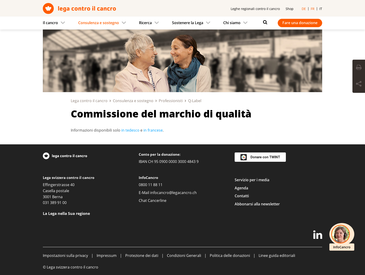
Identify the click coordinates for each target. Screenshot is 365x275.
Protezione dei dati (141, 255)
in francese (153, 130)
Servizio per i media (252, 179)
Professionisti (171, 100)
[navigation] (182, 22)
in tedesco (130, 130)
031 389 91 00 (55, 202)
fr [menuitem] (312, 8)
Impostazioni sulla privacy (65, 255)
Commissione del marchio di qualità (161, 113)
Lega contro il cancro (89, 100)
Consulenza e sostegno (133, 100)
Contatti (242, 195)
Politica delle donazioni (230, 255)
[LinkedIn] (317, 236)
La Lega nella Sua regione (66, 213)
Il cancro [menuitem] (50, 22)
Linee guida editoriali (277, 255)
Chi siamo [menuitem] (231, 22)
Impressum (107, 255)
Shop (290, 8)
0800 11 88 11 (150, 184)
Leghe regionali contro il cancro (255, 8)
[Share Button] (358, 84)
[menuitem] (55, 22)
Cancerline (157, 200)
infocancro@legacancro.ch (173, 192)
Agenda (241, 188)
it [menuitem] (320, 8)
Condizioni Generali (184, 255)
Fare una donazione (300, 22)
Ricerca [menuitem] (145, 22)
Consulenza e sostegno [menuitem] (98, 22)
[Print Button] (358, 68)
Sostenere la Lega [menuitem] (187, 22)
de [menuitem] (304, 8)
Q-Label (194, 100)
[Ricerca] (264, 22)
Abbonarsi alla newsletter (257, 204)
